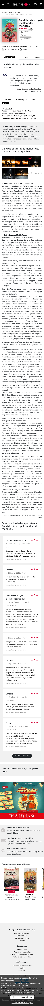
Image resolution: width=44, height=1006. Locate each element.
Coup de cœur (30, 100)
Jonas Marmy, (16, 118)
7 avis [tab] (25, 57)
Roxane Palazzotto (29, 118)
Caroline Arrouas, (14, 116)
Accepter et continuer (22, 997)
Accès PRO (22, 970)
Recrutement (22, 936)
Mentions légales (22, 938)
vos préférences (15, 990)
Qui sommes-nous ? (22, 933)
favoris (25, 39)
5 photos (26, 32)
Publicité (22, 968)
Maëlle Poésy (27, 111)
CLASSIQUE (19, 100)
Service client (22, 949)
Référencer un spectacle (22, 965)
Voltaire (8, 108)
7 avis (31, 28)
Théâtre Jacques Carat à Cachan (14, 46)
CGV (12, 954)
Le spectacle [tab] (9, 57)
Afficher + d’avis (22, 756)
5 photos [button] (35, 173)
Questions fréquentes (22, 952)
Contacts (22, 941)
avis (24, 35)
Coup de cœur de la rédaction (29, 89)
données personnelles (25, 954)
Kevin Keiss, (16, 111)
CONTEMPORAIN (8, 100)
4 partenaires (17, 988)
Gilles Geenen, (27, 116)
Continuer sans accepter (22, 1002)
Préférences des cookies (22, 957)
